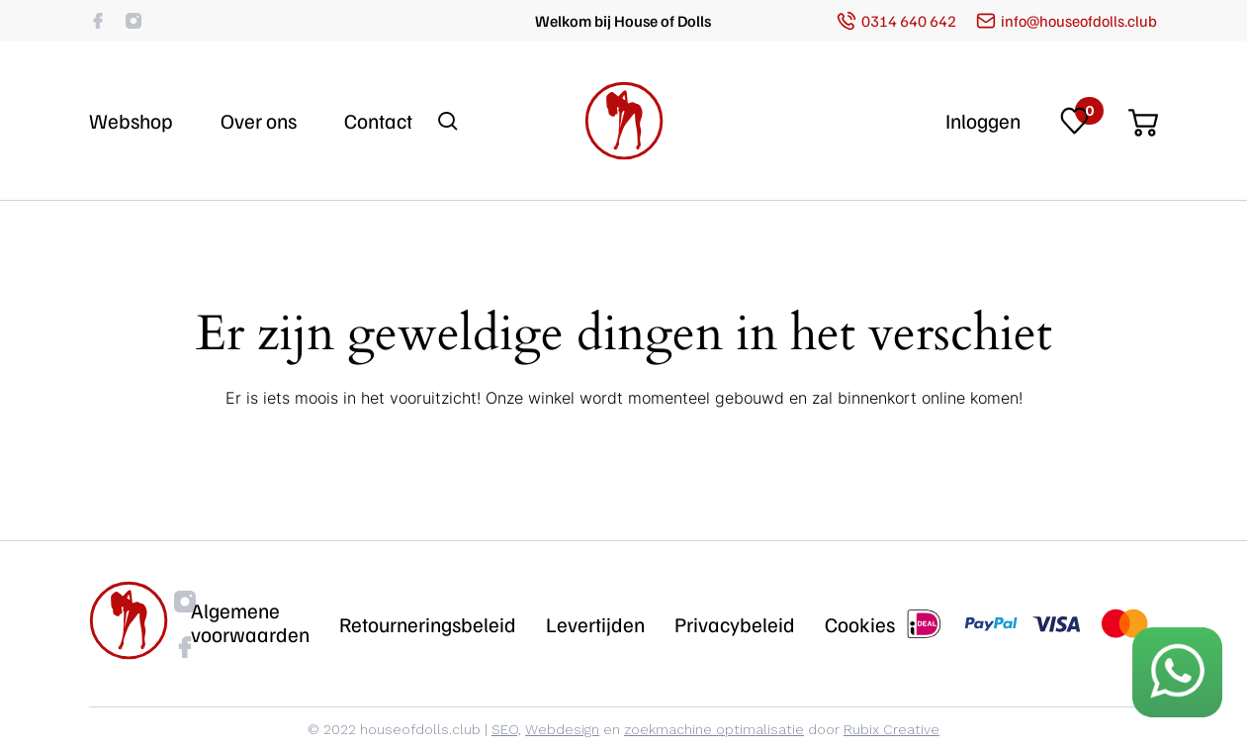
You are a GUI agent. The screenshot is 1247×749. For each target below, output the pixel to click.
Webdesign (562, 729)
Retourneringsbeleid (427, 624)
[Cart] (1143, 117)
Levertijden (595, 624)
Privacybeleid (734, 624)
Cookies (860, 624)
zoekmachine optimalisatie (714, 729)
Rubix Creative (891, 729)
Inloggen (983, 121)
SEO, (506, 729)
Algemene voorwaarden (250, 622)
